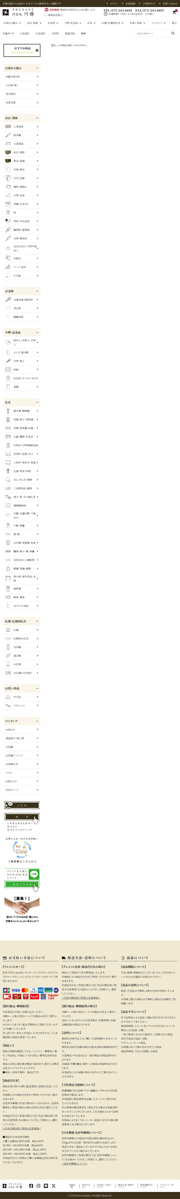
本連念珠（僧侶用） (19, 299)
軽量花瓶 (70, 33)
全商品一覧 (72, 1185)
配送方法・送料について (126, 1185)
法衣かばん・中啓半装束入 (21, 248)
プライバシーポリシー (166, 1185)
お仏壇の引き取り (18, 673)
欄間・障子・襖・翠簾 (19, 551)
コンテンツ (157, 23)
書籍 (11, 387)
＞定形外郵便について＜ (75, 1163)
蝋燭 (83, 33)
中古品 (13, 697)
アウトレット (15, 705)
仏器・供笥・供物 (18, 471)
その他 (13, 275)
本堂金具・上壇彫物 (19, 560)
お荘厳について (14, 755)
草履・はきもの (17, 204)
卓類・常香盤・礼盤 (19, 428)
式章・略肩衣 (16, 238)
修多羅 (13, 135)
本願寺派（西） (13, 76)
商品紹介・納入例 (15, 738)
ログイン (114, 3)
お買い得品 (136, 23)
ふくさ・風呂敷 (16, 352)
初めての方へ (86, 1185)
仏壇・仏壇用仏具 (111, 23)
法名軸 (13, 647)
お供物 (55, 33)
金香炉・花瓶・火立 (19, 454)
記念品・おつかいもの (20, 378)
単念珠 (13, 308)
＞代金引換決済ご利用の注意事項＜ (22, 1128)
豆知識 (9, 747)
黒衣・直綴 (15, 161)
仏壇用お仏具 (16, 638)
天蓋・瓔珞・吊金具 (19, 436)
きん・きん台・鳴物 (18, 479)
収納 (11, 369)
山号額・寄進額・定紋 (20, 542)
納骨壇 (13, 588)
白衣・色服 (15, 178)
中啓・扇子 (15, 361)
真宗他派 (10, 94)
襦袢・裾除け (16, 187)
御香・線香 (15, 597)
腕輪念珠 (14, 317)
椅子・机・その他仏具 (20, 497)
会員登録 (130, 3)
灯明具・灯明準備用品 (21, 445)
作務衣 (13, 258)
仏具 (89, 23)
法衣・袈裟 (32, 23)
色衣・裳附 (15, 152)
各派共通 (10, 102)
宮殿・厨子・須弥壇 (19, 419)
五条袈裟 (40, 33)
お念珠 (51, 23)
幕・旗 (12, 534)
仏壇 (11, 630)
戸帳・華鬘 (15, 525)
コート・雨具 (15, 267)
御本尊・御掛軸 (17, 411)
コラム (9, 772)
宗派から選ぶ (10, 23)
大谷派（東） (12, 85)
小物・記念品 (71, 23)
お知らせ (10, 729)
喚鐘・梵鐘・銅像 (18, 568)
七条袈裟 (24, 33)
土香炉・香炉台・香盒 (20, 462)
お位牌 (13, 664)
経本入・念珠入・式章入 (20, 342)
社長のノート (12, 790)
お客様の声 (12, 764)
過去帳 (13, 655)
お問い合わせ (170, 3)
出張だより (11, 781)
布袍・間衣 (15, 169)
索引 (174, 23)
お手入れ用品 (16, 606)
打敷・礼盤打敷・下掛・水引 (21, 515)
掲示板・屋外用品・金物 (20, 578)
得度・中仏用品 (17, 221)
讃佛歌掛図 (15, 505)
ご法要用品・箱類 (18, 488)
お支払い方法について (104, 1185)
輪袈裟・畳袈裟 (17, 230)
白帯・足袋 (15, 195)
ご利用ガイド (149, 3)
